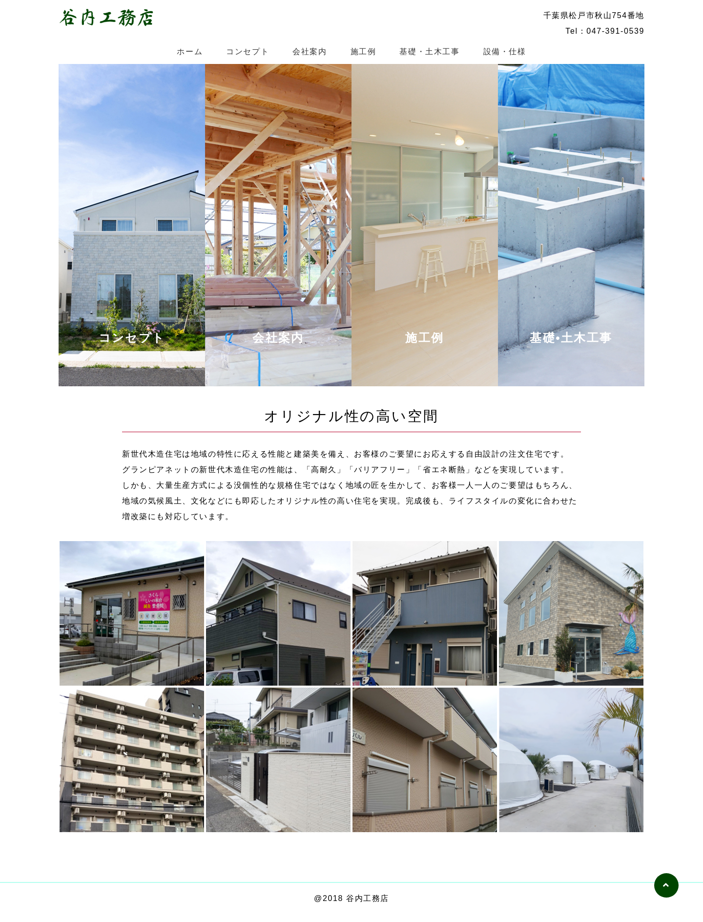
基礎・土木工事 (429, 51)
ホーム (190, 51)
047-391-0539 (615, 31)
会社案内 (309, 51)
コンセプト (247, 51)
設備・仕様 (504, 51)
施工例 (363, 51)
